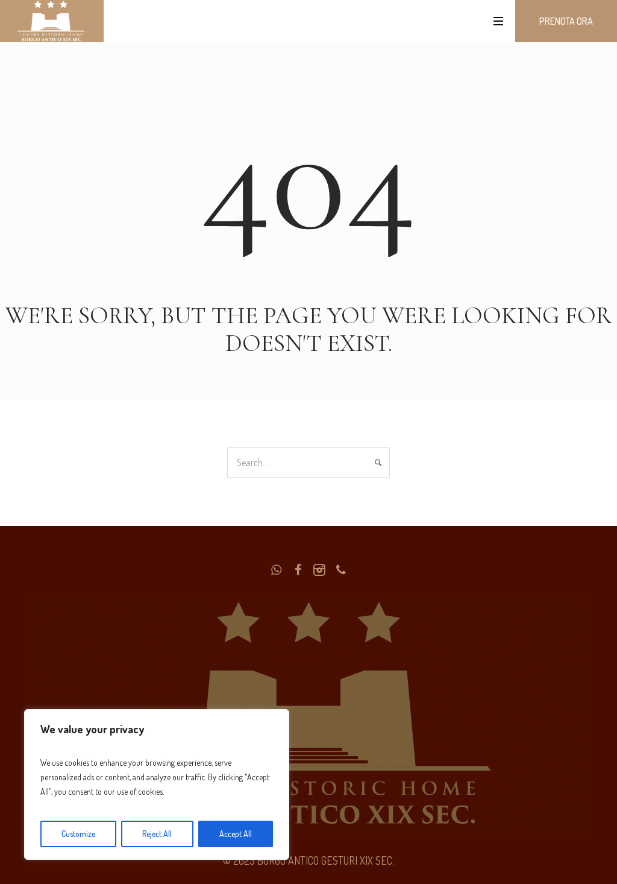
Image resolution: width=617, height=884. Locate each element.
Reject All (157, 834)
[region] (156, 784)
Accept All (235, 834)
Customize (78, 834)
